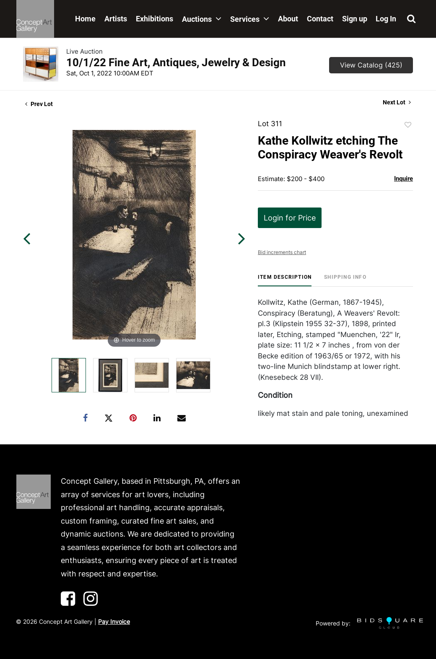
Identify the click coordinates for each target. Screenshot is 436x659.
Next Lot (397, 102)
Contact (320, 18)
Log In (386, 18)
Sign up (354, 18)
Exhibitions (154, 18)
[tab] (284, 280)
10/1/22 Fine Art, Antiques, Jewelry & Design (176, 62)
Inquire (403, 178)
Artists (115, 18)
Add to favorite (408, 125)
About (288, 18)
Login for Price (290, 217)
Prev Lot (39, 104)
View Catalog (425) (371, 65)
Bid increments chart (282, 252)
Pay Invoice (114, 621)
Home (85, 18)
